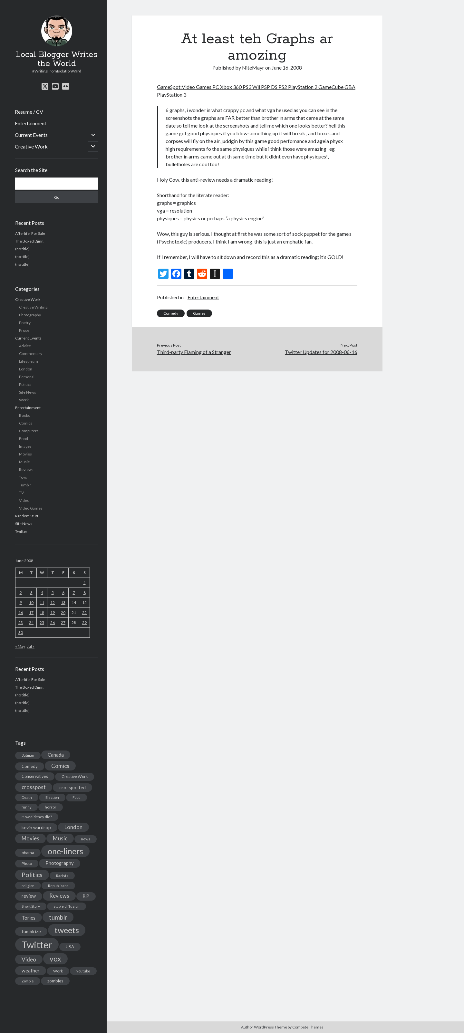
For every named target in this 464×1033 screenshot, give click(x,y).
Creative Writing (33, 307)
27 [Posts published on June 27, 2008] (63, 622)
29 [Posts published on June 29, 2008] (84, 622)
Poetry (25, 322)
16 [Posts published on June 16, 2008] (20, 612)
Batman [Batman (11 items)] (28, 755)
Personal (26, 376)
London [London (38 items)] (73, 827)
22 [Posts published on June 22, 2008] (84, 612)
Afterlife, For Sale (30, 233)
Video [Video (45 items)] (29, 959)
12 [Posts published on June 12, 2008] (52, 602)
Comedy (170, 313)
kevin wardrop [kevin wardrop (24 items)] (36, 827)
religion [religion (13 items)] (28, 886)
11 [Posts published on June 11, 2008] (42, 602)
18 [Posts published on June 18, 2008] (42, 612)
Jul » (30, 646)
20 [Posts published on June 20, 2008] (63, 612)
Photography (30, 314)
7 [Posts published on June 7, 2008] (74, 592)
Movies (25, 454)
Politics (25, 384)
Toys (23, 477)
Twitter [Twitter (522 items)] (37, 944)
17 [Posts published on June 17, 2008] (31, 612)
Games (199, 313)
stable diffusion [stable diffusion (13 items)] (66, 906)
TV (21, 492)
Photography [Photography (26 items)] (59, 863)
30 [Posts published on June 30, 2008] (20, 632)
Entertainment (30, 123)
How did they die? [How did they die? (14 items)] (37, 816)
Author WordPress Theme (264, 1027)
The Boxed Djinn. (29, 241)
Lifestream (28, 361)
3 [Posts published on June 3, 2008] (31, 592)
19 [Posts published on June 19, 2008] (52, 612)
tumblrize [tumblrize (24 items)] (31, 931)
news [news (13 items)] (85, 839)
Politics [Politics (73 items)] (32, 874)
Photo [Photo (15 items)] (27, 863)
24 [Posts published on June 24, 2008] (31, 622)
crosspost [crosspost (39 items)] (34, 787)
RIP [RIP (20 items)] (86, 896)
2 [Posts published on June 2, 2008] (21, 592)
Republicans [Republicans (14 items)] (58, 885)
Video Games (31, 508)
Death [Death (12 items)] (27, 797)
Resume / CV (29, 112)
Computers (29, 430)
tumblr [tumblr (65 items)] (58, 917)
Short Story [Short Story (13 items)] (31, 906)
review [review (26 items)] (29, 896)
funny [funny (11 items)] (26, 807)
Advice (25, 345)
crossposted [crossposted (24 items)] (72, 787)
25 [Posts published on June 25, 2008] (42, 622)
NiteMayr (253, 67)
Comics (25, 423)
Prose (24, 330)
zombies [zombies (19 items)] (55, 980)
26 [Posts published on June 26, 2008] (52, 622)
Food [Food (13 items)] (76, 797)
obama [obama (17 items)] (28, 852)
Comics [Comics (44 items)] (60, 765)
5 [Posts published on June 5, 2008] (53, 592)
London (25, 369)
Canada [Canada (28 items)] (56, 755)
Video (24, 500)
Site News (27, 392)
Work (24, 399)
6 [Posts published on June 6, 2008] (63, 592)
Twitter (21, 531)
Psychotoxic (172, 241)
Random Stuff (26, 515)
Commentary (30, 353)
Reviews (26, 469)
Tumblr (25, 485)
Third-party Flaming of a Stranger (194, 352)
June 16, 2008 (287, 67)
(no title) (22, 248)
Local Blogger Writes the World (56, 59)
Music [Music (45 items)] (60, 838)
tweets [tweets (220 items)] (66, 930)
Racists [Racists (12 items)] (62, 876)
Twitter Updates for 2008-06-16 (321, 352)
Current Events (31, 135)
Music (24, 461)
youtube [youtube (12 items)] (83, 971)
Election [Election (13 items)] (52, 797)
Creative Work (31, 146)
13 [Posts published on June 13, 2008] (63, 602)
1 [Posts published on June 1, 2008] (84, 582)
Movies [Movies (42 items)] (30, 838)
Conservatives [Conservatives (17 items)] (35, 776)
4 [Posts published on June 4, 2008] (42, 592)
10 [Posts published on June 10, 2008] (31, 602)
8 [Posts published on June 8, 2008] (84, 592)
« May (20, 646)
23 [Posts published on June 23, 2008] (20, 622)
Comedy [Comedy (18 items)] (30, 766)
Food (23, 438)
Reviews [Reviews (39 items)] (59, 896)
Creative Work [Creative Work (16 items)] (75, 776)
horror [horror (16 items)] (50, 807)
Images (25, 446)
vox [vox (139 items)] (55, 958)
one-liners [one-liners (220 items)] (65, 851)
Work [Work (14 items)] (58, 971)
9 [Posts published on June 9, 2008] (21, 602)
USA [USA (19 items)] (70, 946)
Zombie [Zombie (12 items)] (28, 981)
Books (24, 415)
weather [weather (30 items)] (31, 970)
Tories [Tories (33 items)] (28, 917)
